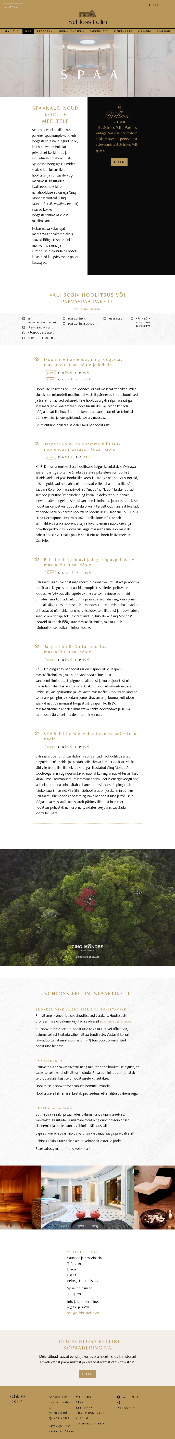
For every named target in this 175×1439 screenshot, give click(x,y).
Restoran (45, 31)
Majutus (12, 31)
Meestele (113, 318)
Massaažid (73, 318)
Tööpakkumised (90, 1423)
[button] (87, 309)
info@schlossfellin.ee (61, 1431)
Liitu (87, 1373)
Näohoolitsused (38, 332)
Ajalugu (163, 31)
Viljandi (144, 31)
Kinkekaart (123, 31)
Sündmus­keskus (71, 31)
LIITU (119, 162)
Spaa (28, 31)
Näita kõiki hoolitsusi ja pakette (141, 322)
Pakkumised (99, 31)
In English (153, 4)
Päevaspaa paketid (39, 327)
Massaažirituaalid (79, 323)
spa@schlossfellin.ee (116, 1021)
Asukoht (59, 1418)
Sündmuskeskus (90, 1413)
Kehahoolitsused (38, 337)
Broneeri (13, 6)
